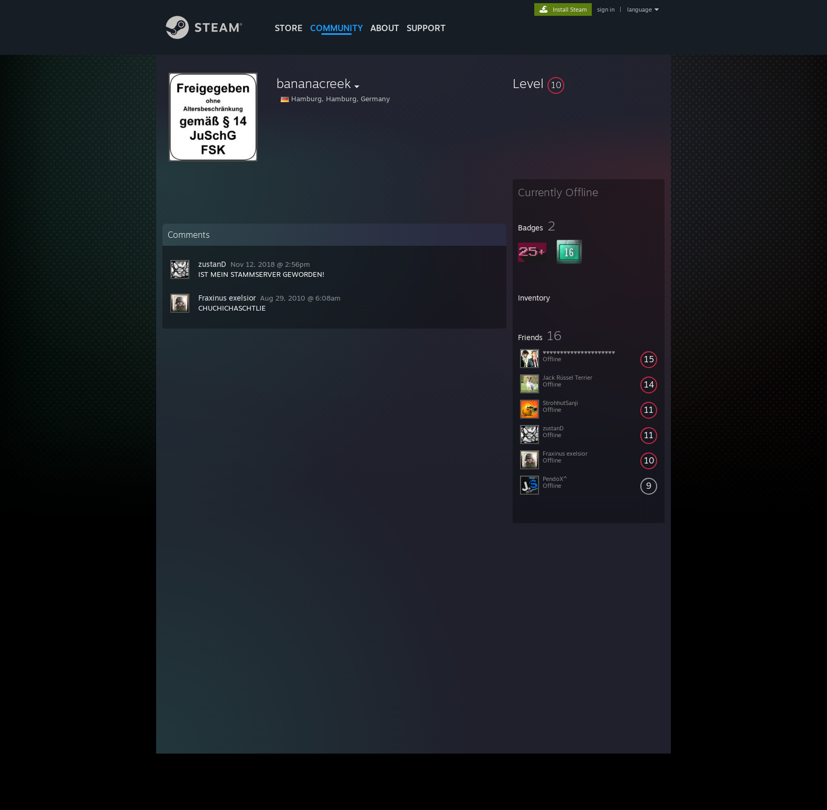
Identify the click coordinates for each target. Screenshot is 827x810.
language (639, 9)
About (384, 28)
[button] (589, 83)
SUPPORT (426, 28)
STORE (289, 28)
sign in (605, 9)
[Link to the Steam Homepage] (212, 36)
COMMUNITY (336, 28)
